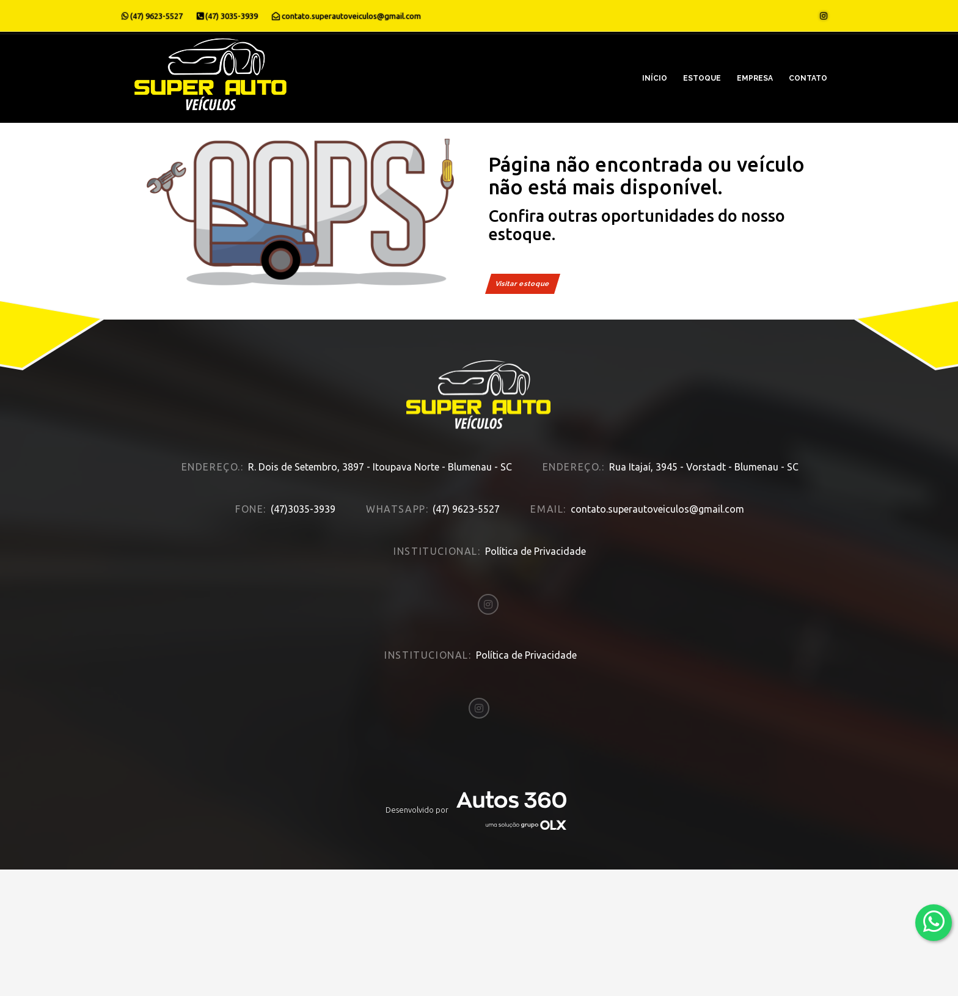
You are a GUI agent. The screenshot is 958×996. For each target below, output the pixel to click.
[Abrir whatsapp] (934, 922)
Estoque (702, 78)
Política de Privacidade (535, 539)
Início (654, 78)
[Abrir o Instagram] (824, 16)
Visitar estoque (522, 284)
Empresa (755, 78)
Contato (808, 78)
